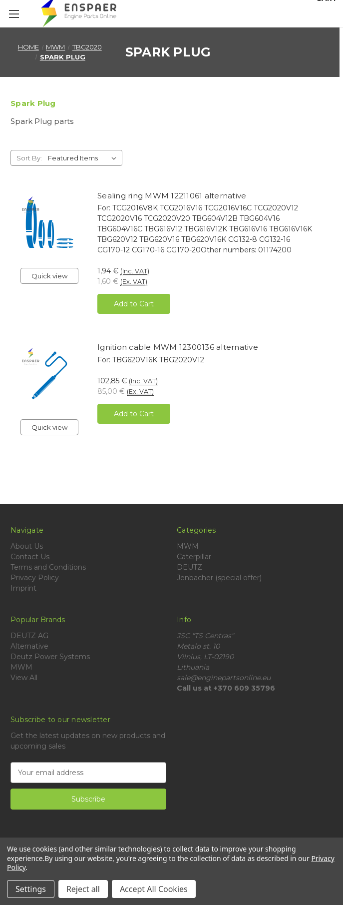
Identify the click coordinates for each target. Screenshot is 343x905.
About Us (26, 546)
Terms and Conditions (48, 567)
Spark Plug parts (41, 121)
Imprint (23, 588)
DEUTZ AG (29, 635)
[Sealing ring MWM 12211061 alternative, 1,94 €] (49, 224)
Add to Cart (134, 303)
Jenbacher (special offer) (219, 577)
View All (23, 677)
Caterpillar (194, 556)
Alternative (29, 646)
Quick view (49, 276)
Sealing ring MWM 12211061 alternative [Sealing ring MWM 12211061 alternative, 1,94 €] (171, 195)
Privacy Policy (34, 577)
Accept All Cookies (154, 889)
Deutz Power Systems (50, 656)
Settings (30, 889)
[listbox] (84, 157)
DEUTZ (189, 567)
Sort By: (29, 158)
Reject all (83, 889)
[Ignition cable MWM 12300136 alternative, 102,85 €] (49, 375)
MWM (188, 546)
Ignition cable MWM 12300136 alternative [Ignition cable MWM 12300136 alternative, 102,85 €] (177, 347)
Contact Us (29, 556)
